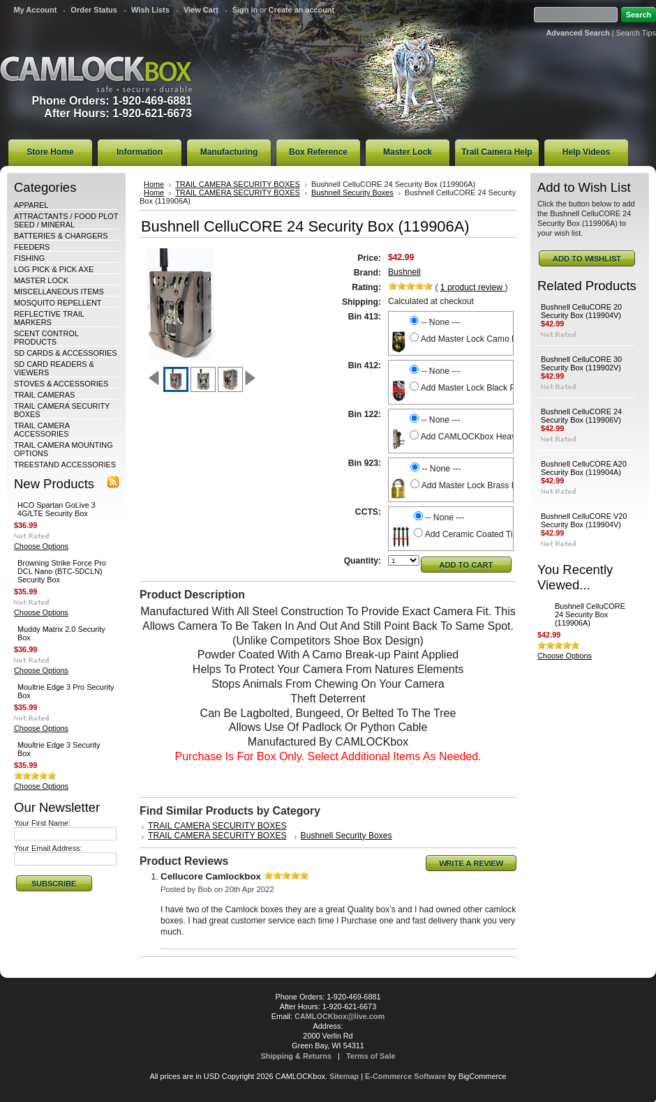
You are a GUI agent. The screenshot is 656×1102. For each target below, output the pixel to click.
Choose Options (41, 546)
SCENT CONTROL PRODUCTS (46, 337)
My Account (35, 10)
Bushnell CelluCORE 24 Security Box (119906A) (590, 614)
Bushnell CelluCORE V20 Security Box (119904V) (584, 520)
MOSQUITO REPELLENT (58, 303)
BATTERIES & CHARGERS (61, 236)
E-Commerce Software (405, 1076)
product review (472, 287)
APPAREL (31, 205)
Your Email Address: (48, 848)
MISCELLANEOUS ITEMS (59, 291)
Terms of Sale (371, 1056)
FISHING (29, 258)
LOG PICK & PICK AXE (54, 269)
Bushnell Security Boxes (352, 192)
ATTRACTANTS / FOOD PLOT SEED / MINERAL (66, 220)
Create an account (301, 10)
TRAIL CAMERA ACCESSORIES (41, 429)
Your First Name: (42, 823)
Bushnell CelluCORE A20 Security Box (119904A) (584, 468)
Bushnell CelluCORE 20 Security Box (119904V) (581, 311)
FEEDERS (32, 247)
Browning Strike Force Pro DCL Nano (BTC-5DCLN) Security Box (61, 571)
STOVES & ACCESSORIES (61, 383)
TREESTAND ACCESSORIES (65, 464)
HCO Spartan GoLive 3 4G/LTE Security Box (56, 509)
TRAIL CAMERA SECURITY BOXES (237, 184)
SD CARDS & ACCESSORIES (65, 353)
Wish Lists (150, 10)
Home (154, 184)
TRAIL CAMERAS (44, 395)
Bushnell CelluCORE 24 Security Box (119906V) (581, 415)
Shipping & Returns (296, 1056)
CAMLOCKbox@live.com (340, 1016)
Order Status (93, 10)
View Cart (201, 10)
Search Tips (636, 33)
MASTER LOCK (41, 280)
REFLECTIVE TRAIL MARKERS (49, 318)
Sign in (245, 10)
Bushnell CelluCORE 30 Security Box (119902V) (581, 363)
